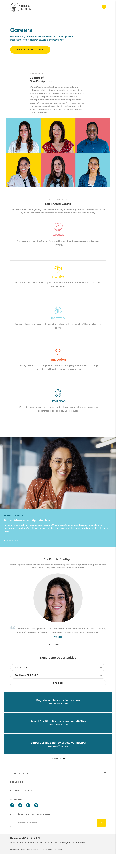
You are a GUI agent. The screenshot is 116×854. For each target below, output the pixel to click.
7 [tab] (62, 644)
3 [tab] (7, 540)
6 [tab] (12, 540)
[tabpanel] (58, 523)
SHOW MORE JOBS (58, 759)
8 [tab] (15, 540)
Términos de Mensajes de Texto (47, 849)
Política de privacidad (20, 849)
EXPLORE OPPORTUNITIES (30, 50)
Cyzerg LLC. (81, 842)
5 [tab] (10, 540)
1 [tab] (4, 540)
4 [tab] (9, 540)
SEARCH (58, 683)
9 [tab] (17, 540)
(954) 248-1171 (32, 837)
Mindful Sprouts (20, 842)
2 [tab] (51, 644)
